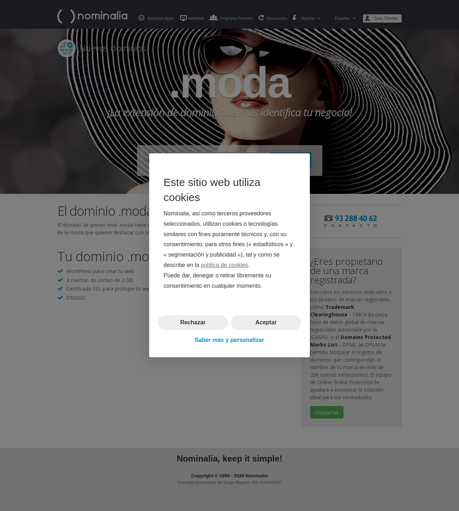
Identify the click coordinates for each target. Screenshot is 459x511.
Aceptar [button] (266, 323)
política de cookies (224, 265)
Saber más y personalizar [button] (229, 340)
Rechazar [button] (192, 323)
